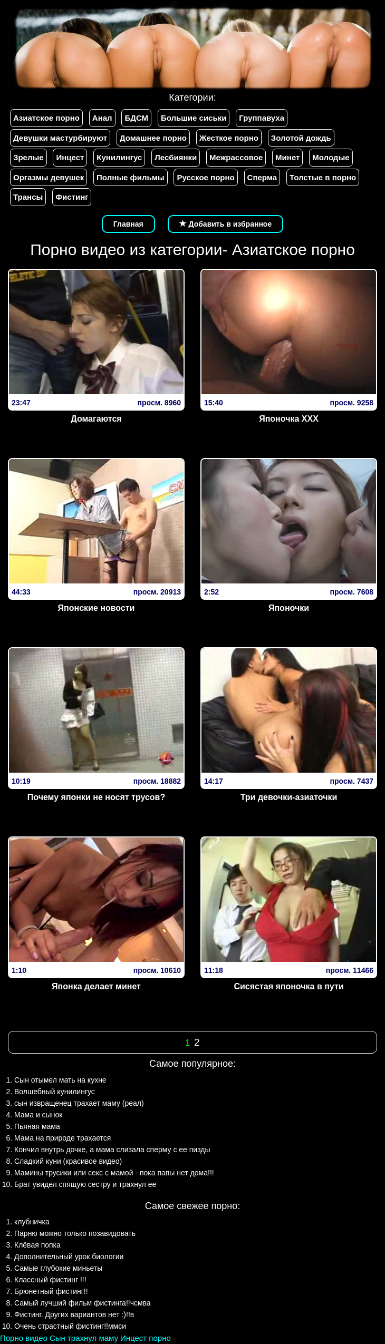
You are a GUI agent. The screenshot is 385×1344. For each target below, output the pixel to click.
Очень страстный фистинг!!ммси (70, 1326)
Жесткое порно (228, 137)
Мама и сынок (38, 1114)
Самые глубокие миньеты (58, 1268)
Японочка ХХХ (289, 418)
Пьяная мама (37, 1126)
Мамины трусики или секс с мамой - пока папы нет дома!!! (114, 1172)
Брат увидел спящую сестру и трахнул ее (85, 1184)
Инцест (70, 157)
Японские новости (96, 607)
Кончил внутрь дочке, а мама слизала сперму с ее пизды (112, 1149)
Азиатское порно (46, 117)
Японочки (288, 607)
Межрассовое (236, 157)
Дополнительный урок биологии (68, 1256)
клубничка (32, 1221)
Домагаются (96, 418)
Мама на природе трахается (62, 1138)
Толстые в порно (323, 177)
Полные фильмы (130, 177)
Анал (102, 117)
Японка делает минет (96, 986)
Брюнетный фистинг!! (51, 1291)
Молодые (330, 157)
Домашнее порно (153, 137)
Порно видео (23, 1337)
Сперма (262, 177)
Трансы (28, 196)
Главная (128, 224)
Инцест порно (145, 1337)
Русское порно (205, 177)
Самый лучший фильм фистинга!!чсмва (82, 1303)
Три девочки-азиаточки (289, 797)
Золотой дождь (301, 137)
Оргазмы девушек (48, 177)
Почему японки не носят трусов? (96, 797)
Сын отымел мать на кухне (60, 1080)
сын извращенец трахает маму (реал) (79, 1103)
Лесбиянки (176, 157)
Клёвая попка (37, 1245)
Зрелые (28, 157)
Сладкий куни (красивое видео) (68, 1161)
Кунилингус (119, 157)
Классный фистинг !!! (50, 1279)
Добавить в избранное (225, 224)
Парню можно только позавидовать (75, 1233)
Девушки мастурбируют (60, 137)
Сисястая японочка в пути (288, 986)
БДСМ (136, 117)
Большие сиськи (193, 117)
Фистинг (71, 196)
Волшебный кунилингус (54, 1091)
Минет (287, 157)
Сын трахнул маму (84, 1337)
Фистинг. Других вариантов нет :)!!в (74, 1314)
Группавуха (261, 117)
